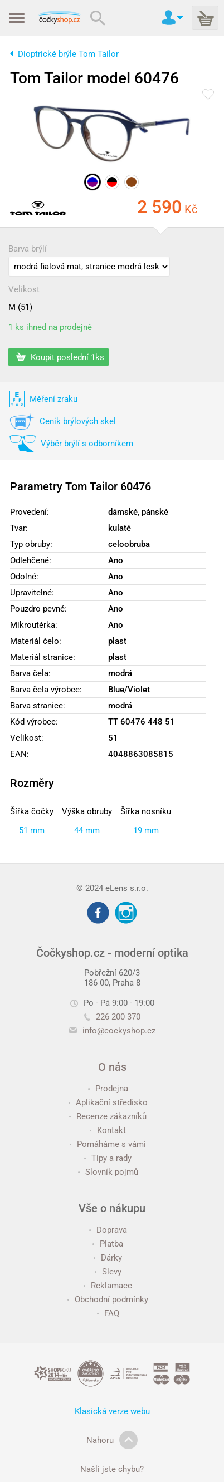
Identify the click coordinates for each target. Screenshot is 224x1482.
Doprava (108, 1230)
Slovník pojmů (108, 1172)
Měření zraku (53, 399)
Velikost (24, 289)
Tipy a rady (108, 1158)
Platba (107, 1244)
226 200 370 (112, 1017)
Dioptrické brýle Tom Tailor (68, 54)
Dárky (108, 1258)
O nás (112, 1067)
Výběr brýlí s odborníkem (87, 444)
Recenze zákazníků (108, 1116)
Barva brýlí (27, 249)
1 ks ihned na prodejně (50, 327)
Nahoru (112, 1440)
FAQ (108, 1313)
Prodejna (108, 1089)
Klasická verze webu (112, 1411)
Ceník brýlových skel (78, 421)
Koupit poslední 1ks (60, 357)
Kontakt (108, 1130)
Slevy (108, 1272)
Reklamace (108, 1286)
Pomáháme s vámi (108, 1144)
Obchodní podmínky (107, 1299)
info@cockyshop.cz (118, 1031)
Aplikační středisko (108, 1102)
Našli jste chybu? (112, 1469)
